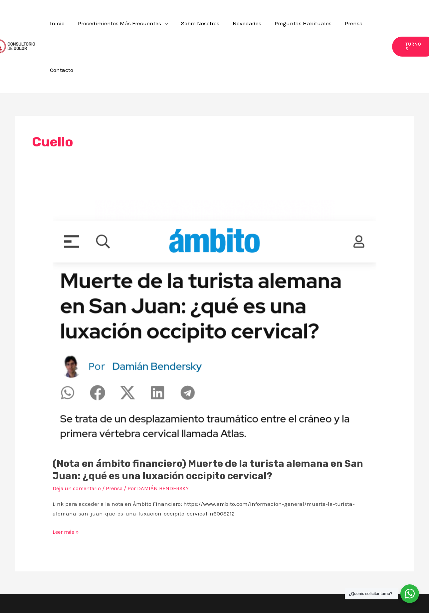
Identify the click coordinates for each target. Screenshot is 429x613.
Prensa (118, 447)
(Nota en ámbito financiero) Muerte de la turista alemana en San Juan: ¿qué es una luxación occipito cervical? (211, 428)
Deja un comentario (78, 447)
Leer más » (67, 490)
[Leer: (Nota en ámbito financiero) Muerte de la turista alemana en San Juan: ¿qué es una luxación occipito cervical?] (214, 282)
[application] (186, 26)
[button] (144, 26)
